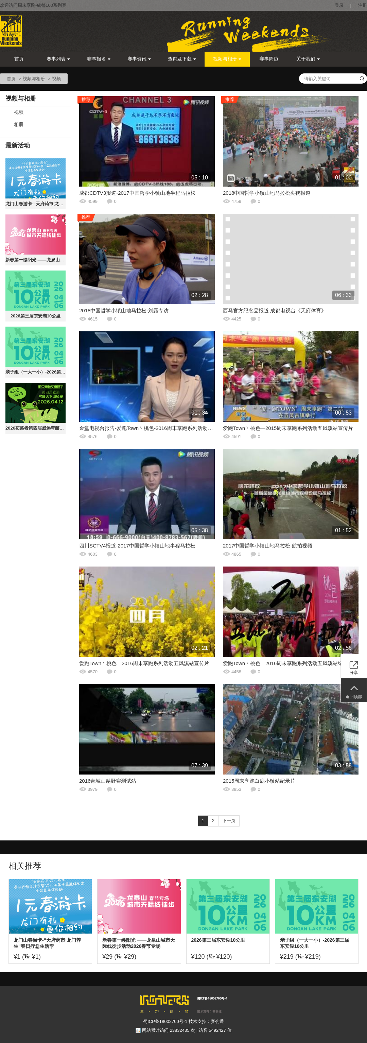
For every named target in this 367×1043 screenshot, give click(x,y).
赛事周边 (268, 59)
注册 (362, 5)
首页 (19, 59)
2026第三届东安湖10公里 (35, 315)
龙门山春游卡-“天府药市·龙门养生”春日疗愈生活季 (35, 203)
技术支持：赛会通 (206, 1021)
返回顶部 (354, 696)
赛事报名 (98, 59)
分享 (354, 672)
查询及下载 (182, 59)
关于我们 (308, 59)
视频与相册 (227, 59)
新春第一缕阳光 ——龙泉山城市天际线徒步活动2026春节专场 (35, 259)
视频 (18, 112)
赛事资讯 (139, 59)
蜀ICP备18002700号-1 (165, 1021)
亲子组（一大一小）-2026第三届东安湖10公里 (35, 372)
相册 (18, 124)
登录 (339, 5)
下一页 (228, 820)
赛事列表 (58, 59)
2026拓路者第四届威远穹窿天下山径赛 (35, 428)
